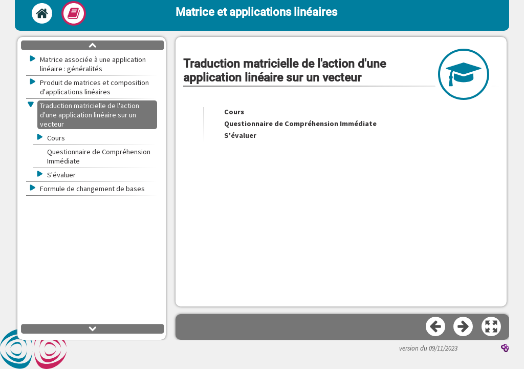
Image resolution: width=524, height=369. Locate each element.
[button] (492, 327)
